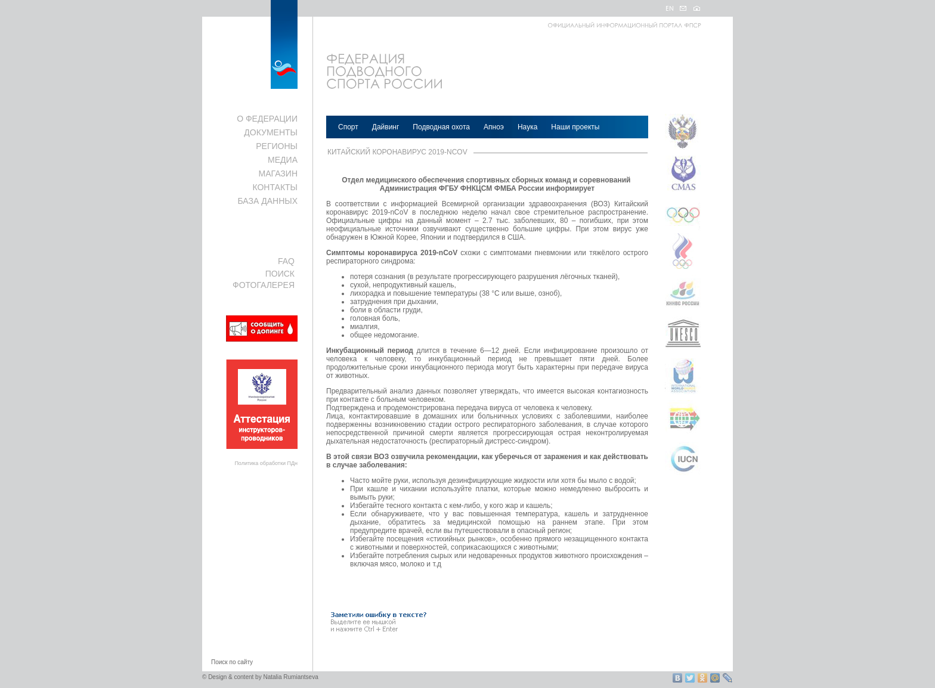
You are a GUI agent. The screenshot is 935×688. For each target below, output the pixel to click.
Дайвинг (386, 127)
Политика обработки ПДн (266, 463)
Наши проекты (575, 127)
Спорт (348, 127)
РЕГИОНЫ (277, 146)
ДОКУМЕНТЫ (271, 132)
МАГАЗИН (278, 173)
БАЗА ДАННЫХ (267, 201)
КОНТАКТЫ (275, 187)
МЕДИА (283, 160)
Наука (527, 127)
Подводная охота (441, 127)
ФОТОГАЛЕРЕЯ (264, 285)
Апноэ (494, 127)
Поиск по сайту (232, 662)
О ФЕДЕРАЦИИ (267, 118)
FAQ (286, 261)
